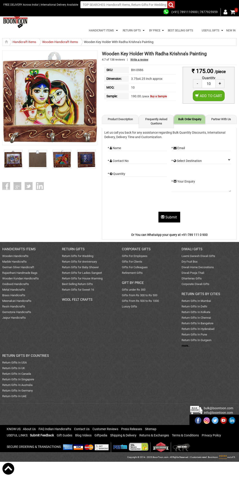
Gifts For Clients (132, 261)
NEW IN (231, 30)
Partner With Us (221, 119)
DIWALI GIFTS (192, 249)
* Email (178, 148)
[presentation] (142, 203)
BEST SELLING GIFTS (180, 30)
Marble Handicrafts (14, 261)
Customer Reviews (105, 429)
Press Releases (131, 429)
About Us (29, 429)
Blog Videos (83, 435)
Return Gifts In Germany (17, 390)
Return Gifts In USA (14, 362)
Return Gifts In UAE (14, 396)
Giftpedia (100, 435)
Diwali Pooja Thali (193, 272)
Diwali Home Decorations (198, 267)
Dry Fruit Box (189, 261)
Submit (169, 217)
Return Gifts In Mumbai (196, 301)
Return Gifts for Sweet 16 (78, 289)
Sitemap (150, 429)
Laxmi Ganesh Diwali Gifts (198, 256)
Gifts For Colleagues (135, 267)
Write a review (139, 59)
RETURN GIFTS (131, 30)
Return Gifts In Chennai (196, 317)
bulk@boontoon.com (218, 408)
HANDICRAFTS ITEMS (19, 249)
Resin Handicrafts (13, 306)
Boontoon (213, 457)
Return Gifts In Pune (194, 334)
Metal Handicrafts (13, 289)
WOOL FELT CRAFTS (77, 300)
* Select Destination (186, 161)
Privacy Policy (211, 435)
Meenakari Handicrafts (16, 301)
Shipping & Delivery (123, 435)
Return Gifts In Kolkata (196, 312)
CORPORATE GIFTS (136, 249)
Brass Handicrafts (13, 295)
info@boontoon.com (218, 412)
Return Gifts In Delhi (194, 306)
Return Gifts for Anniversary (79, 261)
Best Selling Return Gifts (77, 284)
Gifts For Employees (134, 256)
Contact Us (82, 429)
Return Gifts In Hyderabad (198, 329)
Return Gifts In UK (13, 368)
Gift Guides (64, 435)
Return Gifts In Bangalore (197, 323)
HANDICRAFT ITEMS (101, 30)
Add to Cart (208, 96)
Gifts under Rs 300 (133, 289)
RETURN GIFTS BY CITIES (201, 294)
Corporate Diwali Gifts (195, 284)
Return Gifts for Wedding (77, 256)
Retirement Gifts (132, 272)
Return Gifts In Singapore (18, 379)
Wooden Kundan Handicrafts (20, 278)
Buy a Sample (158, 96)
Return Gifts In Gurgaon (196, 340)
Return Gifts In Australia (17, 385)
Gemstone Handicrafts (16, 312)
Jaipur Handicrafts (14, 317)
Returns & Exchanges (154, 435)
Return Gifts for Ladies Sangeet (82, 272)
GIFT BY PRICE (133, 283)
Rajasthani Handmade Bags (19, 272)
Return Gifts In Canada (16, 373)
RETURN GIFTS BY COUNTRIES (25, 356)
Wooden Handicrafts (15, 256)
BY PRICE (154, 30)
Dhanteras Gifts (192, 278)
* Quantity (116, 174)
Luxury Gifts (129, 306)
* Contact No (118, 161)
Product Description (120, 119)
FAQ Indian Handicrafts (55, 429)
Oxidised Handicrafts (15, 284)
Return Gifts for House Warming (82, 278)
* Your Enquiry (183, 181)
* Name (114, 148)
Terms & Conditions (185, 435)
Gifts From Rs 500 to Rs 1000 (140, 301)
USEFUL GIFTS (209, 30)
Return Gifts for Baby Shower (80, 267)
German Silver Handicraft (18, 267)
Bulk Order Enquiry (189, 119)
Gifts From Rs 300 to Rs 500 (139, 295)
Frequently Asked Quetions (156, 121)
